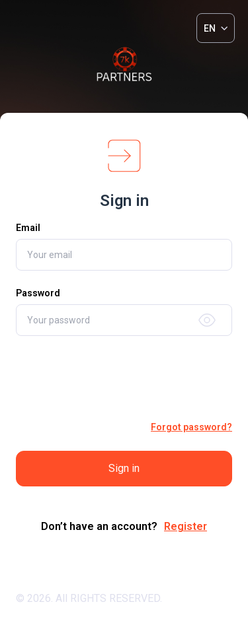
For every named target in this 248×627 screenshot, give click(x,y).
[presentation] (124, 378)
